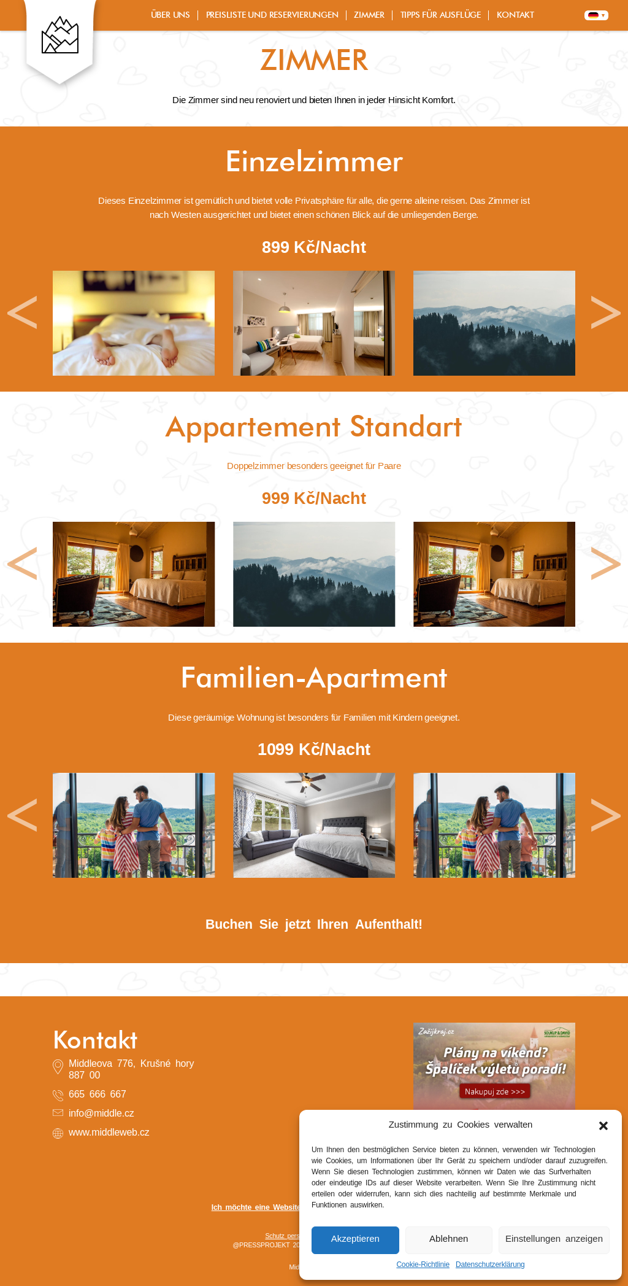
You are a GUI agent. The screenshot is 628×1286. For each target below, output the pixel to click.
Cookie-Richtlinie (423, 1265)
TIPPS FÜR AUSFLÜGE (440, 15)
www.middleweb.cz (109, 1133)
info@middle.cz (101, 1114)
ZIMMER (369, 15)
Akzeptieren (355, 1239)
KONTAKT (516, 15)
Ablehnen (448, 1239)
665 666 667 (97, 1095)
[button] (603, 1126)
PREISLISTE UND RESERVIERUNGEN (272, 15)
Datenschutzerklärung (490, 1265)
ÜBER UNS (170, 15)
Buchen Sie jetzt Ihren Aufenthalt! (314, 925)
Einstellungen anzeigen (554, 1239)
